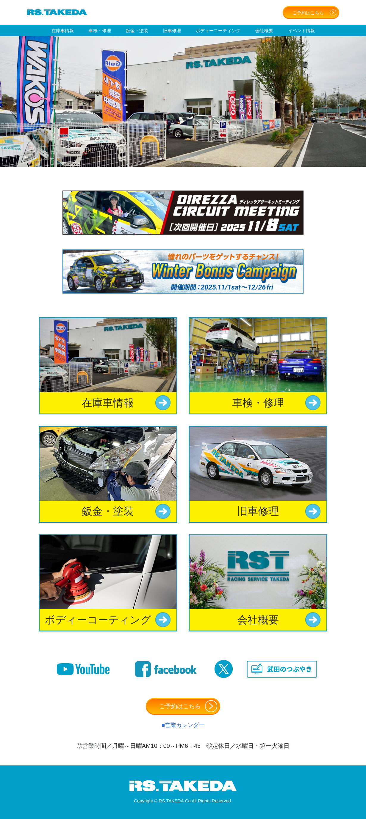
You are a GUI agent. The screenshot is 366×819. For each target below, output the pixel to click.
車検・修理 (100, 30)
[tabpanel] (183, 101)
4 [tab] (187, 158)
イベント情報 (301, 30)
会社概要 (264, 30)
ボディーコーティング (218, 30)
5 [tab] (196, 158)
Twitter (223, 669)
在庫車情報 (62, 30)
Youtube (83, 669)
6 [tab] (205, 158)
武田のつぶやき (282, 669)
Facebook (166, 669)
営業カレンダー (184, 725)
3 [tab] (179, 158)
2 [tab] (170, 158)
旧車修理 (172, 30)
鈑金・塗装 (137, 30)
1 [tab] (161, 158)
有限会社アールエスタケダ (57, 12)
